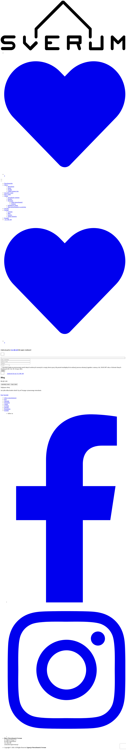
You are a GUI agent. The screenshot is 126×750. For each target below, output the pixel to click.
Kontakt (6, 218)
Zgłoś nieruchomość (17, 202)
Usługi (6, 196)
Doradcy (6, 208)
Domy (9, 188)
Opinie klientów (12, 216)
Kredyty (10, 199)
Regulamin (7, 409)
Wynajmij (7, 403)
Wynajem (10, 200)
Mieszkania (11, 186)
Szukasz (13, 204)
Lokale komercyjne (13, 191)
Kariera (10, 215)
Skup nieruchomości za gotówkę (17, 207)
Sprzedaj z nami (8, 193)
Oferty (6, 185)
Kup (2, 395)
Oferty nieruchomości (10, 398)
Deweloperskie (8, 183)
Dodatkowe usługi (13, 205)
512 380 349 (8, 219)
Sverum (6, 210)
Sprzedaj (6, 395)
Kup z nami (7, 194)
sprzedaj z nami (5, 384)
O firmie (10, 211)
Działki (10, 189)
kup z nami (14, 384)
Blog (9, 213)
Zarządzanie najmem (13, 197)
